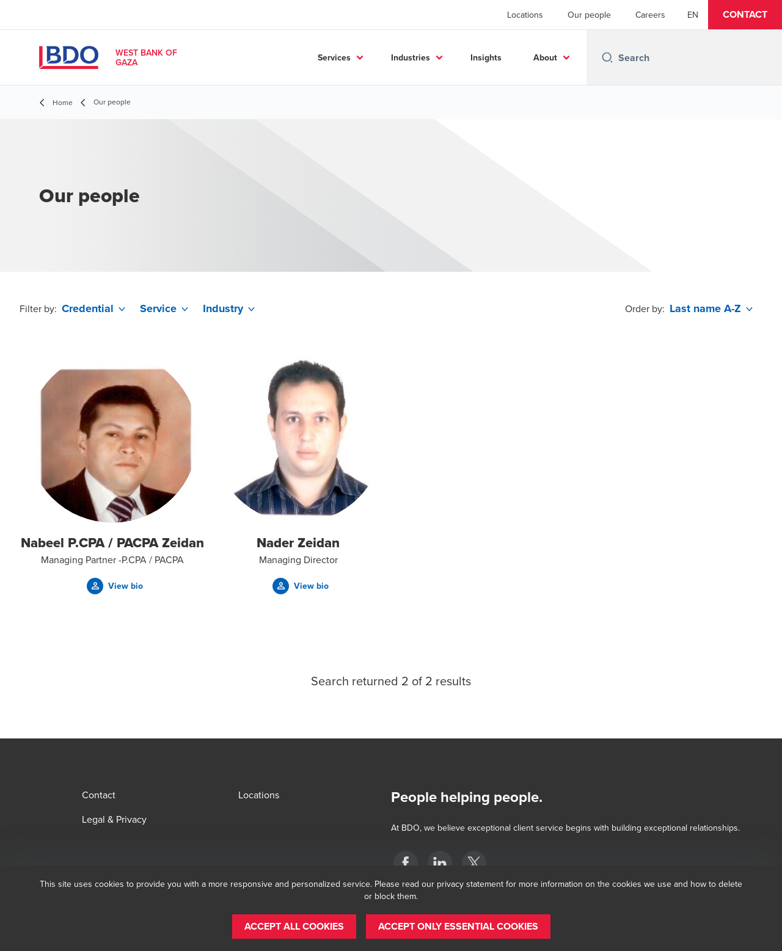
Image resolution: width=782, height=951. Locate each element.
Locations (525, 15)
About (545, 57)
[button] (745, 14)
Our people (589, 15)
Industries (410, 57)
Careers (650, 15)
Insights (486, 57)
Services (334, 57)
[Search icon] (607, 57)
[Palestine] (405, 863)
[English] (692, 14)
